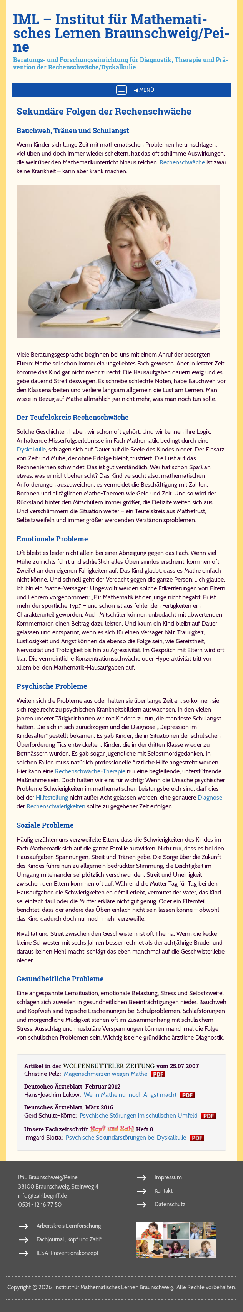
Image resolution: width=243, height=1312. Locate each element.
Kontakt (164, 1190)
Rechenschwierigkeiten (57, 806)
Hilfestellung (52, 797)
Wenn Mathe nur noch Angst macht (130, 1094)
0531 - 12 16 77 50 (40, 1204)
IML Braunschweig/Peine (48, 1177)
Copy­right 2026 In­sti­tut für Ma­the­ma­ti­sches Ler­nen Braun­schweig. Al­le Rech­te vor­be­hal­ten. (121, 1287)
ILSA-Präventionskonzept (67, 1252)
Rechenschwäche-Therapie (90, 771)
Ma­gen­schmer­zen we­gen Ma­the (105, 1073)
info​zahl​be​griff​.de (42, 1195)
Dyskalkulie (31, 449)
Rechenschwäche (182, 162)
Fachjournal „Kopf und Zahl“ (69, 1239)
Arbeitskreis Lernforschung (69, 1225)
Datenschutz (170, 1204)
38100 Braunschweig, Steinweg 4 (58, 1186)
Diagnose (210, 797)
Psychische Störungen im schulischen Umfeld (139, 1115)
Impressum (168, 1177)
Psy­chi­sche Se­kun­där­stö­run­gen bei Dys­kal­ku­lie (126, 1137)
